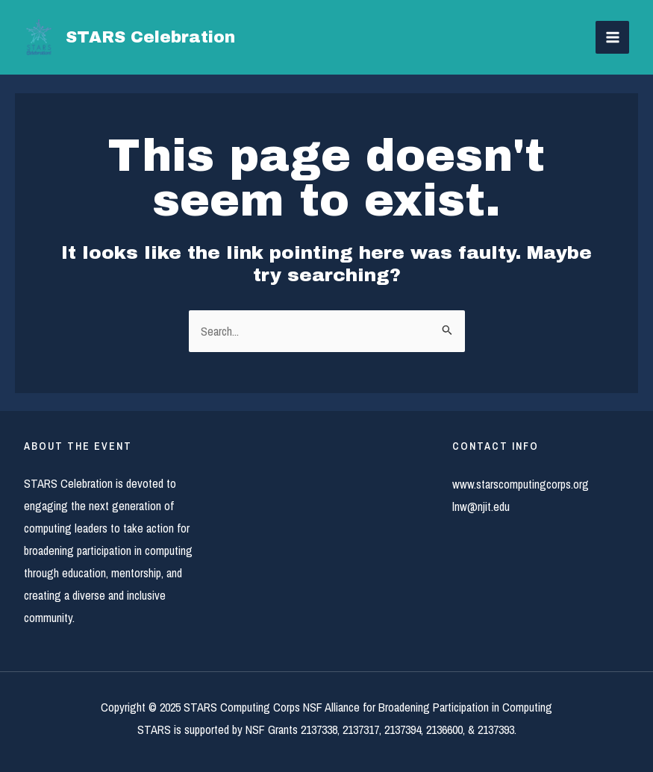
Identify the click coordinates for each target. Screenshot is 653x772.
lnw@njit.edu (481, 506)
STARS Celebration (150, 37)
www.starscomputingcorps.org (520, 484)
